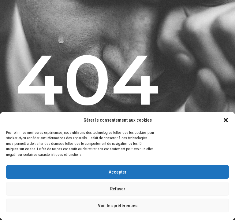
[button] (226, 120)
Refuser (117, 189)
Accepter (117, 172)
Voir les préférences (117, 205)
